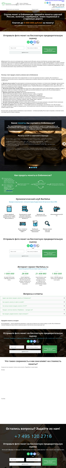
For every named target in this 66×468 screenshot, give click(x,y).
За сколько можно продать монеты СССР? (15, 306)
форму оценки (9, 190)
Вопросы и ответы (55, 9)
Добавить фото (25, 52)
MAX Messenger (7, 187)
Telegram (6, 187)
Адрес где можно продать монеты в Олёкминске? (17, 298)
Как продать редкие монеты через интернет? (15, 313)
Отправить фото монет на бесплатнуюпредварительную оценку (49, 50)
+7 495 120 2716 (7, 179)
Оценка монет (35, 9)
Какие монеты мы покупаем (12, 9)
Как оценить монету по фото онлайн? (13, 302)
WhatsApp (9, 185)
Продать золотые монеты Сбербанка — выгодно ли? (18, 310)
